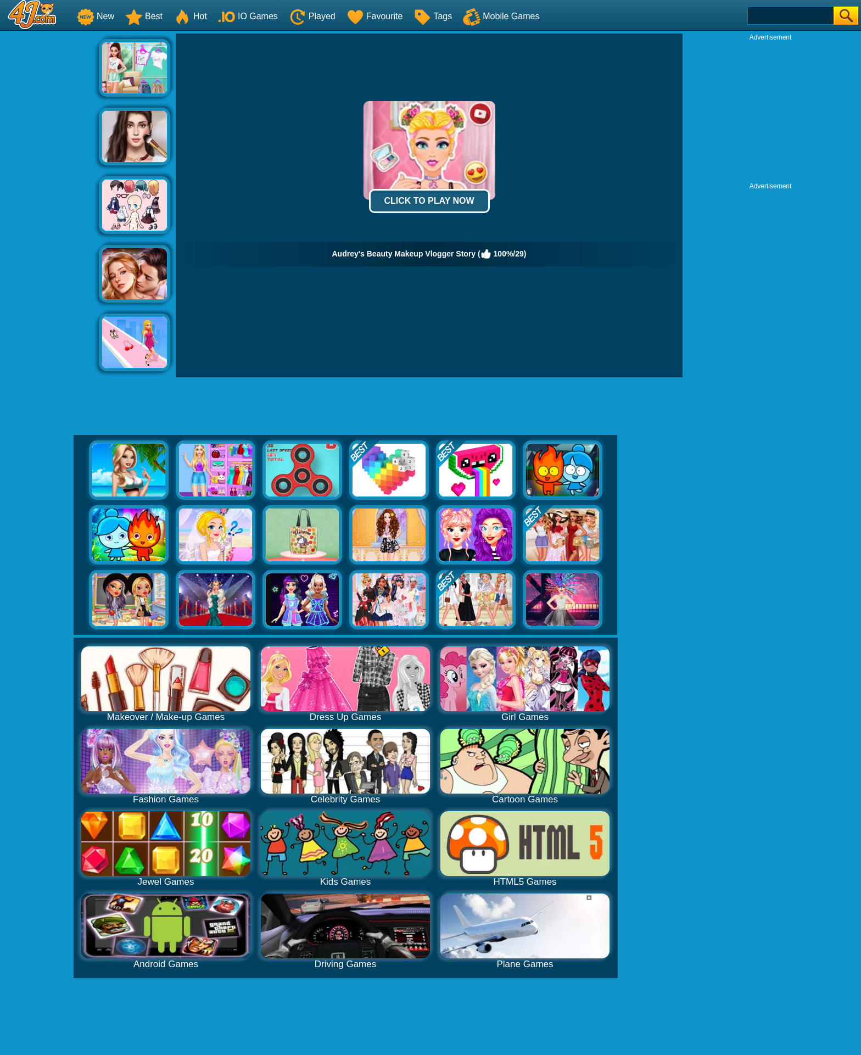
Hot (190, 16)
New (95, 16)
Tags (432, 16)
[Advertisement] (49, 198)
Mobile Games (501, 16)
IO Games (248, 16)
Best (144, 16)
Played (312, 16)
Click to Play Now (429, 200)
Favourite (374, 16)
